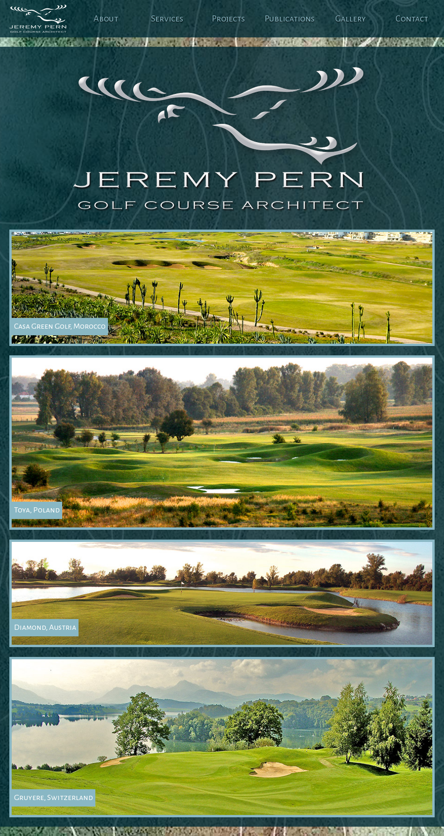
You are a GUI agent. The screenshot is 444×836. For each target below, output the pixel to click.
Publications (290, 18)
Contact (411, 18)
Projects (228, 18)
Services (167, 18)
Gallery (350, 18)
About (105, 18)
